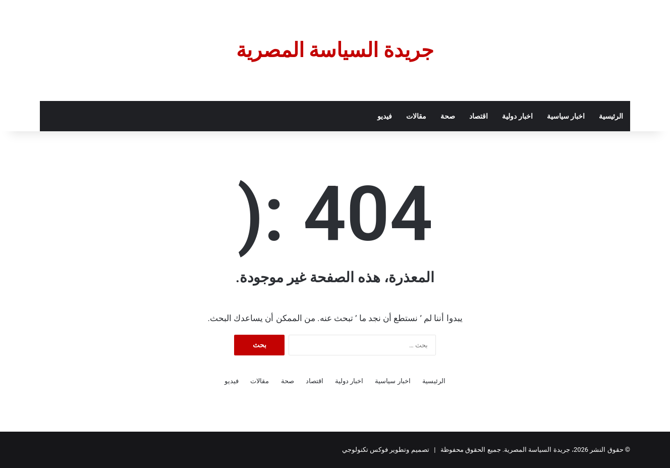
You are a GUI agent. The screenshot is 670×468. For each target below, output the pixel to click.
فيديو (384, 116)
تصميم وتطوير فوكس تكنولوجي (385, 449)
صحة (447, 116)
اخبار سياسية (566, 116)
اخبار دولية (517, 116)
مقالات (416, 116)
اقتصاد (478, 116)
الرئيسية (611, 116)
